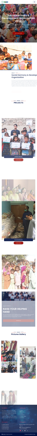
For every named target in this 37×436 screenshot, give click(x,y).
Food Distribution (18, 273)
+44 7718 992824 (23, 428)
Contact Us (22, 414)
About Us (22, 411)
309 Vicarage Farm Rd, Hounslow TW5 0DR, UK (27, 425)
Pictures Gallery (23, 416)
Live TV (21, 413)
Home (21, 410)
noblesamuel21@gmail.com (25, 427)
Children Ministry (5, 424)
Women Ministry (5, 426)
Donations (22, 417)
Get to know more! (18, 34)
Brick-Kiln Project (5, 428)
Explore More (18, 276)
